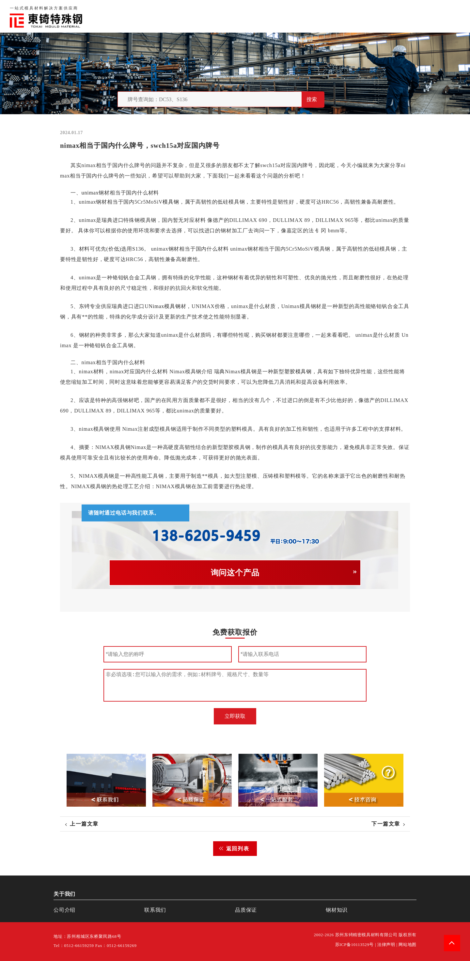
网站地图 (407, 944)
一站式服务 (414, 16)
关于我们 (316, 16)
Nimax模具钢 (165, 306)
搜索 (311, 99)
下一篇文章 (385, 824)
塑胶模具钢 (298, 371)
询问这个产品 (235, 572)
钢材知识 (448, 16)
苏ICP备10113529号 (354, 944)
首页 (290, 16)
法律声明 (386, 944)
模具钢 (171, 202)
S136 (138, 249)
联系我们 (379, 16)
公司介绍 (64, 910)
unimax (90, 192)
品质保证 (348, 16)
